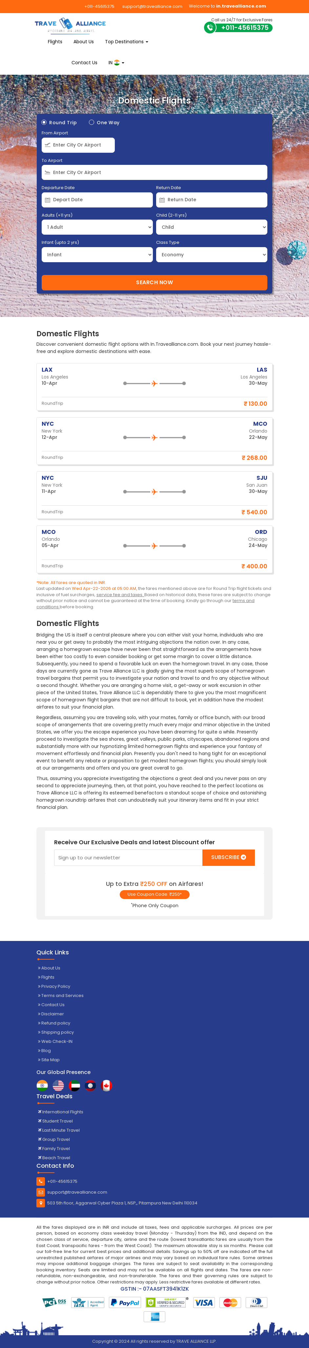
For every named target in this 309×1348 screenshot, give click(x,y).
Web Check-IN (55, 1041)
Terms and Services (61, 995)
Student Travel (55, 1121)
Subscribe (228, 857)
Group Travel (54, 1139)
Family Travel (54, 1148)
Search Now (154, 282)
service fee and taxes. (120, 595)
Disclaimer (51, 1014)
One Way (104, 122)
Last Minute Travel (59, 1130)
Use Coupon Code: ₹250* (155, 894)
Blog (44, 1050)
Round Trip (59, 122)
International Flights (60, 1112)
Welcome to (227, 6)
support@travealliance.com (152, 6)
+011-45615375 (99, 6)
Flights (55, 41)
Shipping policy (56, 1032)
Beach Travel (54, 1158)
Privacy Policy (54, 986)
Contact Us (84, 62)
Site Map (49, 1060)
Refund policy (54, 1023)
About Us (83, 41)
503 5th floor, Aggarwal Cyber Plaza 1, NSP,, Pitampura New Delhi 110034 (116, 1203)
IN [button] (116, 62)
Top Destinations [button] (126, 41)
